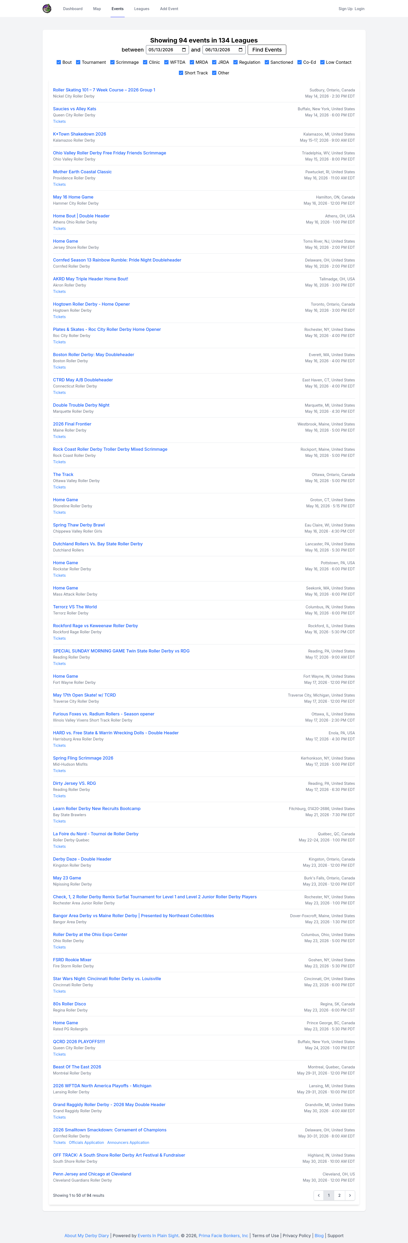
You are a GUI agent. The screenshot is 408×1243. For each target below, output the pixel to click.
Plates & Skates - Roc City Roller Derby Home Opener (107, 329)
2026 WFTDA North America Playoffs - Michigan (102, 1085)
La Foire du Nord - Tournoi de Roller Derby (96, 833)
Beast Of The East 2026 (77, 1066)
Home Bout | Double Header (81, 215)
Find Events (267, 50)
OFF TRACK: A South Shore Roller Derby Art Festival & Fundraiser (119, 1155)
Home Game (65, 241)
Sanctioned (282, 62)
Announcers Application (128, 1142)
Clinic (154, 62)
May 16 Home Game (73, 197)
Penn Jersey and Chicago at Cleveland (92, 1174)
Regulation (249, 62)
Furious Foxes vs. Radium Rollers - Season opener (104, 714)
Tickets (59, 121)
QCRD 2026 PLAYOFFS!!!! (79, 1041)
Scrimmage (127, 62)
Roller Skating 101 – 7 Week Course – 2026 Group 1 (104, 89)
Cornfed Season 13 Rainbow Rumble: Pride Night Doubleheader (117, 260)
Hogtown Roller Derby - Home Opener (91, 304)
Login (360, 8)
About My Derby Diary (87, 1235)
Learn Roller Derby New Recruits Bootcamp (97, 808)
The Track (63, 474)
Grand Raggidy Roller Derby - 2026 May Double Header (109, 1104)
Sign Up (345, 8)
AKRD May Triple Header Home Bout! (90, 278)
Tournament (94, 62)
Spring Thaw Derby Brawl (79, 525)
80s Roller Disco (69, 1003)
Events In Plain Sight (158, 1235)
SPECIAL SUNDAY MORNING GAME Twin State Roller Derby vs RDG (121, 651)
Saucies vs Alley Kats (74, 108)
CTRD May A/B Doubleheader (83, 379)
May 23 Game (67, 877)
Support (335, 1235)
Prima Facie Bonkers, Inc (223, 1235)
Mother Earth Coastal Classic (82, 171)
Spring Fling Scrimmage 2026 (83, 758)
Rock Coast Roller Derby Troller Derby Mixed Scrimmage (110, 449)
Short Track (196, 72)
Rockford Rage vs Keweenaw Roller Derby (95, 625)
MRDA (202, 62)
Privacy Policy (297, 1235)
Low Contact (338, 62)
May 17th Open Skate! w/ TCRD (84, 695)
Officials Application (86, 1142)
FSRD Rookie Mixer (72, 959)
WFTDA (178, 62)
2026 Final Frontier (72, 424)
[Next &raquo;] (350, 1195)
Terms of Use (265, 1235)
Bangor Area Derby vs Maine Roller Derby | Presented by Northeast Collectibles (133, 915)
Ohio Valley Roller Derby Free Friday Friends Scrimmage (109, 152)
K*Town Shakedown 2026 (79, 134)
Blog (319, 1235)
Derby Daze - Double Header (82, 859)
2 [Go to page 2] (339, 1195)
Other (223, 72)
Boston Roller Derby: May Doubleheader (93, 354)
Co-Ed (309, 62)
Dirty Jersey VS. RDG (74, 783)
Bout (67, 62)
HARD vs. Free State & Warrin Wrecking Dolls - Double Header (116, 732)
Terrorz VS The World (75, 606)
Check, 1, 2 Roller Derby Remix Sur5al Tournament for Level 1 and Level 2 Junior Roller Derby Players (155, 896)
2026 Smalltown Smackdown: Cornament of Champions (110, 1129)
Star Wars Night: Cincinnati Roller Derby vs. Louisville (107, 978)
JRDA (223, 62)
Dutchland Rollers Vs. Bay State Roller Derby (98, 543)
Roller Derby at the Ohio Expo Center (90, 934)
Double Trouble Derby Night (81, 405)
